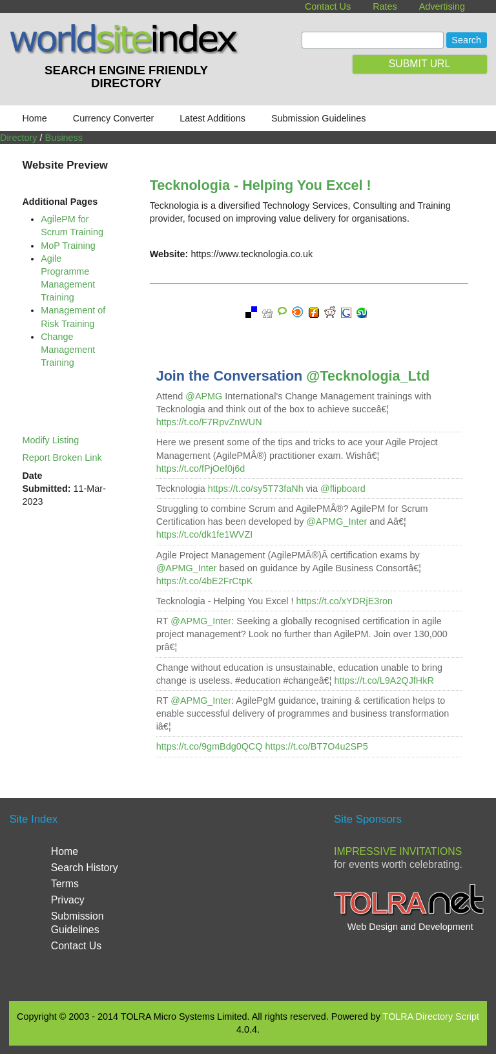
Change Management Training (68, 350)
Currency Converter (113, 118)
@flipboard (343, 488)
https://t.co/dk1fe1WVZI (204, 534)
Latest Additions (212, 118)
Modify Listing (50, 440)
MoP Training (68, 245)
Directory (18, 137)
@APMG (203, 396)
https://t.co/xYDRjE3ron (344, 601)
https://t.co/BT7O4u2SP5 (316, 746)
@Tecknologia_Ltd (367, 376)
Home (34, 118)
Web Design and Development (410, 927)
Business (64, 137)
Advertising (442, 6)
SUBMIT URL (420, 63)
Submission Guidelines (318, 118)
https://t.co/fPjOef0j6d (200, 468)
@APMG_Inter (336, 521)
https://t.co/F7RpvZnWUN (209, 422)
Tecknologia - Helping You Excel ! (260, 185)
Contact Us (328, 6)
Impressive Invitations (398, 851)
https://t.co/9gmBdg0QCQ (209, 746)
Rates (385, 6)
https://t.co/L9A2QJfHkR (383, 680)
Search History (84, 867)
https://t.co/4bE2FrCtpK (204, 581)
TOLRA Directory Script (431, 1016)
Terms (65, 883)
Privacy (68, 899)
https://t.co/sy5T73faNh (256, 488)
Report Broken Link (61, 457)
